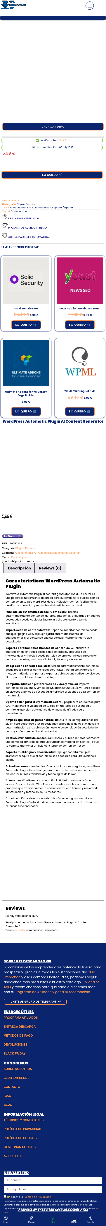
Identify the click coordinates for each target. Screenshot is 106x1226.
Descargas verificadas (23, 218)
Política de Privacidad (37, 1197)
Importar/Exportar (63, 207)
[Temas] (6, 1218)
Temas (6, 1222)
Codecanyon (19, 211)
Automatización (41, 207)
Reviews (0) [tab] (50, 568)
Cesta (74, 1222)
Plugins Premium (27, 204)
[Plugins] (32, 1218)
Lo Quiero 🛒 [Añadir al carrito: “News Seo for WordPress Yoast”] (80, 325)
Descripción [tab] (19, 568)
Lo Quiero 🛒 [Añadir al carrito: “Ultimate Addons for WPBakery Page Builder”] (26, 411)
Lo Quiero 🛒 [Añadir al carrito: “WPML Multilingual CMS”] (80, 411)
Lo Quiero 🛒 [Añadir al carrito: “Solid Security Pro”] (26, 325)
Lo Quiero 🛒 (52, 175)
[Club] (53, 1218)
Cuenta (90, 1222)
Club (53, 1222)
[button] (53, 126)
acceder (19, 930)
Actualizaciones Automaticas (29, 237)
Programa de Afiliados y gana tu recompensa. (53, 992)
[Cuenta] (90, 1218)
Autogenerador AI (20, 207)
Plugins (31, 1222)
